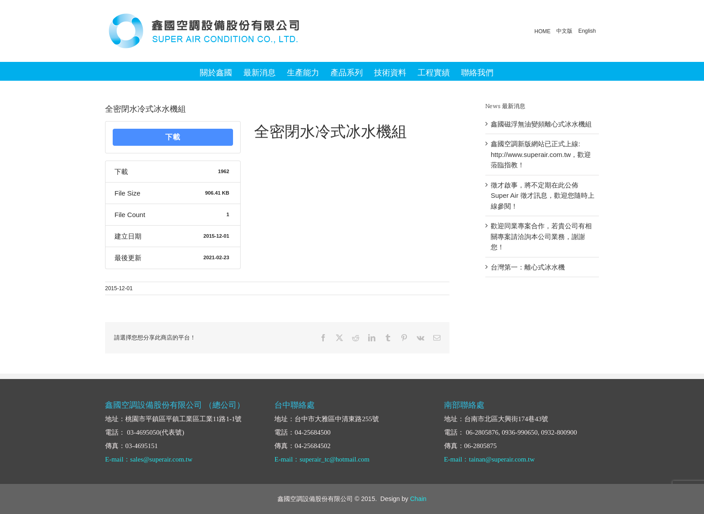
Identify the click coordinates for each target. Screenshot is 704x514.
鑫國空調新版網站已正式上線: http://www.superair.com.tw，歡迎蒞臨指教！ (541, 154)
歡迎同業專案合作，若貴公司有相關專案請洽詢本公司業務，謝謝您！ (541, 236)
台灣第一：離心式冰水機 (528, 267)
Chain (418, 498)
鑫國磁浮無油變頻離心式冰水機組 (541, 124)
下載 (172, 137)
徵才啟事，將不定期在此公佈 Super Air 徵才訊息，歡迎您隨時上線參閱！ (542, 195)
